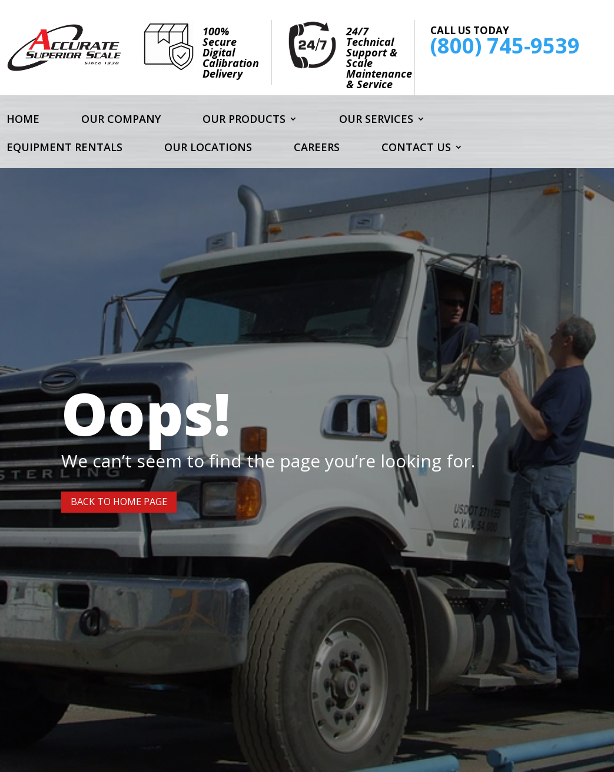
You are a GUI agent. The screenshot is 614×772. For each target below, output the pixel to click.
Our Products (244, 120)
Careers (317, 148)
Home (22, 120)
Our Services (376, 120)
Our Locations (208, 148)
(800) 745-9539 (505, 45)
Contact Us (416, 148)
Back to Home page (119, 501)
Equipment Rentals (64, 148)
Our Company (121, 120)
